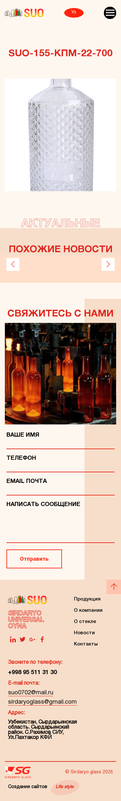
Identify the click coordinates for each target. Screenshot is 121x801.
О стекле (85, 621)
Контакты (86, 644)
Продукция (87, 599)
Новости (84, 633)
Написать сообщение (43, 504)
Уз (73, 12)
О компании (88, 610)
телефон (21, 458)
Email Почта (26, 481)
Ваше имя (22, 435)
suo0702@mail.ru (30, 693)
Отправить (34, 558)
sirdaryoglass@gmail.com (42, 702)
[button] (12, 264)
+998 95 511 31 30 (32, 672)
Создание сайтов (41, 787)
